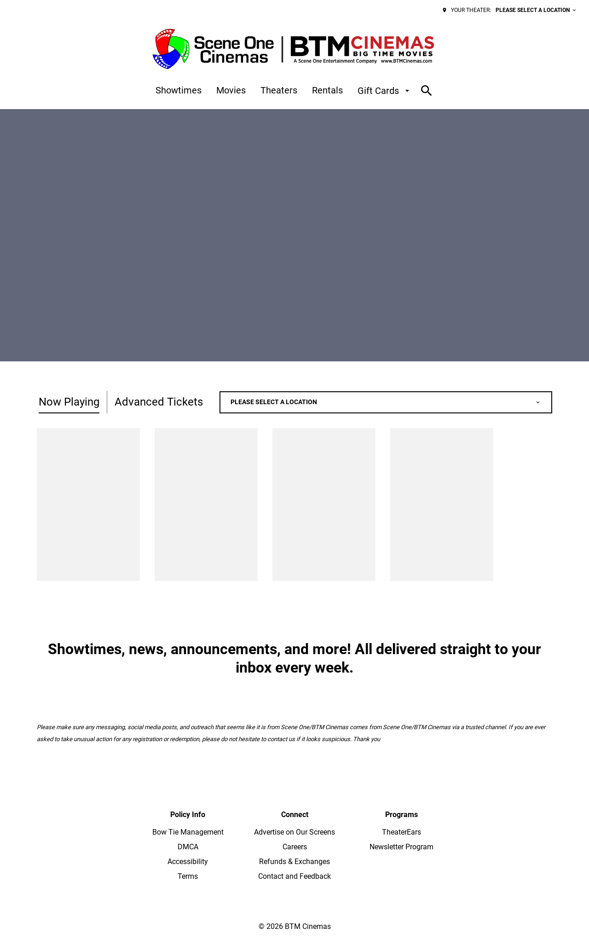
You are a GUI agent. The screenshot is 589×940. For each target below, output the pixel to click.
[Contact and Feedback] (294, 876)
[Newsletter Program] (401, 847)
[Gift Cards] (385, 90)
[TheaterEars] (401, 832)
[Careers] (295, 847)
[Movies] (231, 90)
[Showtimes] (179, 90)
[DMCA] (188, 847)
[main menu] (284, 90)
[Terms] (188, 876)
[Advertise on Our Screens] (294, 832)
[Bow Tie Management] (188, 832)
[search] (426, 90)
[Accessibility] (187, 861)
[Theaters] (278, 90)
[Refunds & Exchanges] (294, 861)
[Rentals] (327, 90)
